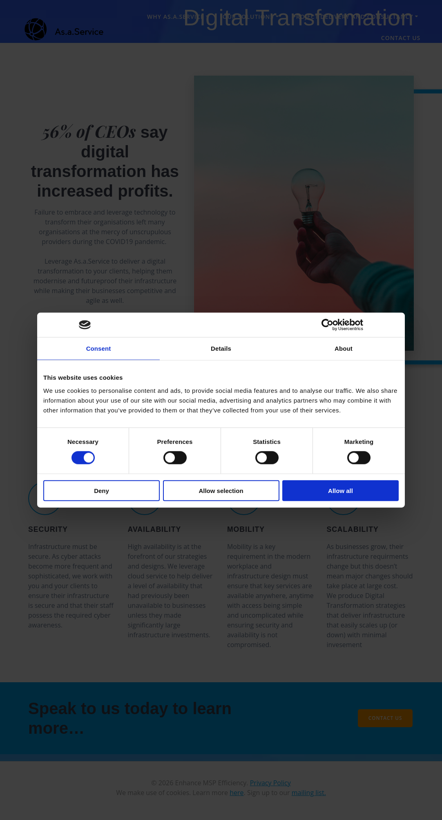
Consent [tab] (98, 348)
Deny (101, 490)
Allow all (340, 490)
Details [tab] (221, 348)
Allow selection (221, 490)
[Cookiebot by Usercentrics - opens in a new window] (327, 325)
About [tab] (344, 348)
